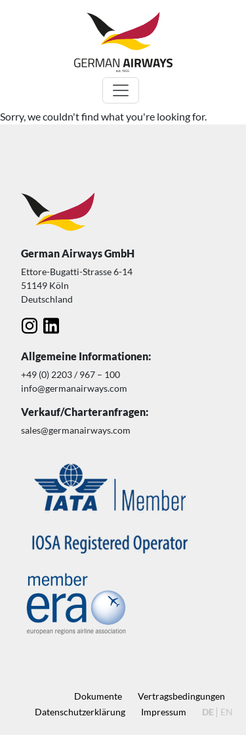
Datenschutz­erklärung (80, 711)
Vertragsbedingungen (181, 696)
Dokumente (98, 696)
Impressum (163, 711)
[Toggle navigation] (120, 90)
